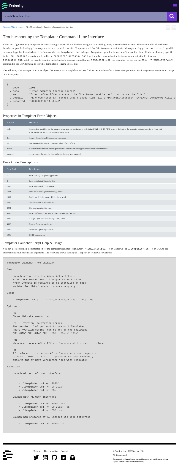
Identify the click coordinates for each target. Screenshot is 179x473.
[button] (172, 16)
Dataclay (37, 451)
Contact (64, 451)
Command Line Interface (13, 27)
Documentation (51, 451)
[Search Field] (89, 16)
